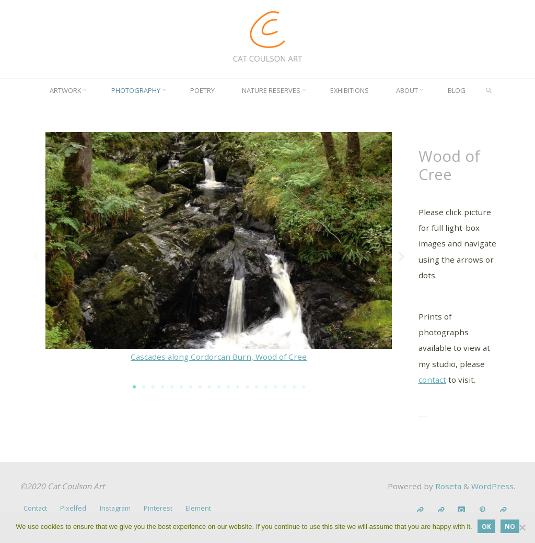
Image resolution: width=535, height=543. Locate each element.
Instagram (115, 508)
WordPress (492, 486)
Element (198, 508)
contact (432, 379)
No (510, 526)
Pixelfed (73, 508)
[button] (36, 256)
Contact (35, 508)
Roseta (447, 486)
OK (486, 526)
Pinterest (158, 508)
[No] (522, 527)
